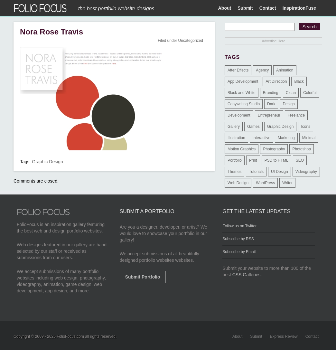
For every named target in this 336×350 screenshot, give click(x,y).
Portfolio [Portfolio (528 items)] (235, 160)
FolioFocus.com (70, 336)
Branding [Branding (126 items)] (270, 92)
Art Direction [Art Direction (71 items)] (276, 81)
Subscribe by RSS (238, 239)
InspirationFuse (299, 8)
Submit (245, 8)
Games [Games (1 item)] (253, 126)
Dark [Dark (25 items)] (271, 104)
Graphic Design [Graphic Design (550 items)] (280, 126)
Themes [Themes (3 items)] (234, 171)
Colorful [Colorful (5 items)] (309, 92)
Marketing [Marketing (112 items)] (286, 138)
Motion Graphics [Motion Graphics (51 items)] (242, 149)
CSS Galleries (246, 274)
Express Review (284, 336)
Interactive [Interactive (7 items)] (261, 138)
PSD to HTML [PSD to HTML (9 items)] (276, 160)
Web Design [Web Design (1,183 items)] (238, 183)
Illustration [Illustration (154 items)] (236, 138)
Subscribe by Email (239, 252)
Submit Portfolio (142, 276)
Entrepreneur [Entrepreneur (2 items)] (269, 115)
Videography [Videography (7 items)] (306, 171)
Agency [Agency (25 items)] (262, 70)
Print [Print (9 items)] (253, 160)
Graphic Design (47, 161)
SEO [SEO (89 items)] (300, 160)
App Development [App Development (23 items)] (243, 81)
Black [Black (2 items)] (298, 81)
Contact (267, 8)
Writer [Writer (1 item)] (287, 183)
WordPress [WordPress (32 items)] (265, 183)
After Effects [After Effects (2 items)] (238, 70)
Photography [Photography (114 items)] (274, 149)
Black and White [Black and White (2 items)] (242, 92)
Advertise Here (273, 41)
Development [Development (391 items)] (239, 115)
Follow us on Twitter (239, 226)
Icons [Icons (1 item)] (305, 126)
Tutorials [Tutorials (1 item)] (256, 171)
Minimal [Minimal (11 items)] (308, 138)
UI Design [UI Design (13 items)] (279, 171)
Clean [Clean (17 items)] (291, 92)
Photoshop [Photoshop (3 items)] (301, 149)
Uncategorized (190, 40)
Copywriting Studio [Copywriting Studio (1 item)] (244, 104)
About (224, 8)
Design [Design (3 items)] (288, 104)
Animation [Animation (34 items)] (284, 70)
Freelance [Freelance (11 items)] (296, 115)
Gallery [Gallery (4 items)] (234, 126)
